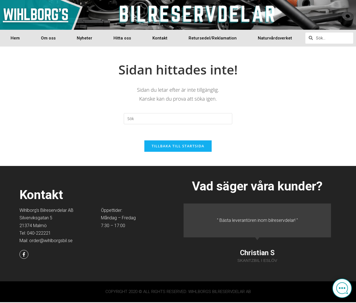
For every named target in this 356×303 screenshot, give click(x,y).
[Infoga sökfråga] (178, 118)
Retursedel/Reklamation (213, 38)
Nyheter (84, 38)
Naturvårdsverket (275, 38)
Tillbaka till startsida (178, 146)
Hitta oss (122, 38)
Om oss (48, 38)
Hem (15, 38)
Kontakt (159, 38)
